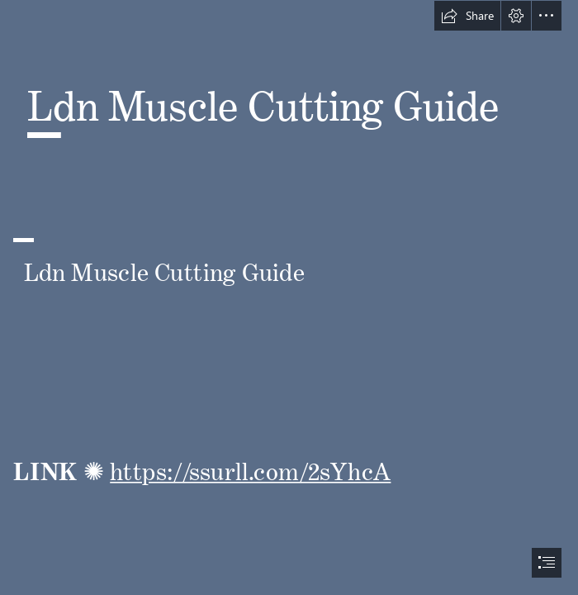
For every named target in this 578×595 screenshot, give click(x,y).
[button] (467, 16)
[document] (289, 297)
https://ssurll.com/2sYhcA (250, 465)
